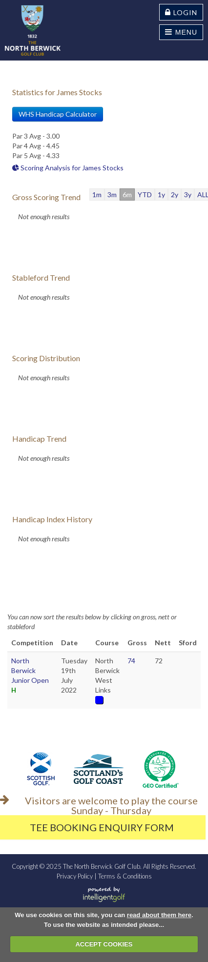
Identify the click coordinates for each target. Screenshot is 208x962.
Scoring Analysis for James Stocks (68, 168)
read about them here (159, 915)
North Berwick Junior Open (30, 670)
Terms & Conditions (125, 876)
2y (174, 194)
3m (112, 194)
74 (131, 660)
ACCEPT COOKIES (103, 944)
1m (97, 194)
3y (187, 194)
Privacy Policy (75, 876)
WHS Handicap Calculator (58, 114)
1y (161, 194)
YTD (145, 194)
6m (127, 194)
